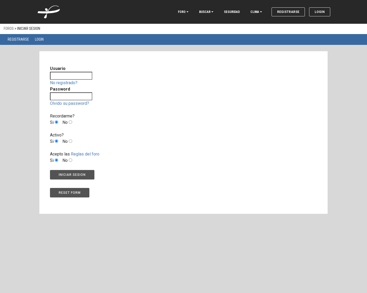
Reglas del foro (85, 154)
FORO (182, 12)
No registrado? (63, 82)
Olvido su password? (69, 103)
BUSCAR (204, 12)
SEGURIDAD (232, 12)
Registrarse (288, 12)
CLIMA (254, 12)
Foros (9, 28)
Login (320, 12)
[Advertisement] (183, 253)
